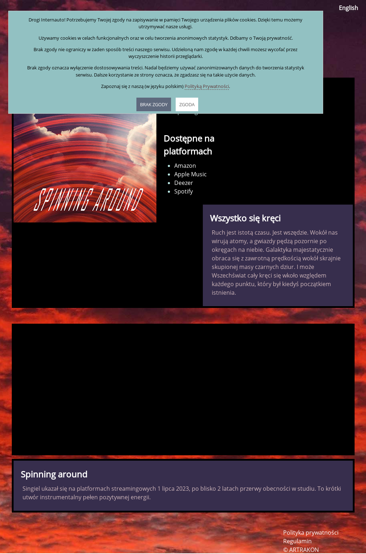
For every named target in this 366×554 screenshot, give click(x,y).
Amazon (185, 166)
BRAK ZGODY (153, 104)
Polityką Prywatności (207, 86)
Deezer (183, 183)
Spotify (183, 191)
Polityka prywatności (311, 532)
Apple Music (190, 174)
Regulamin (297, 541)
